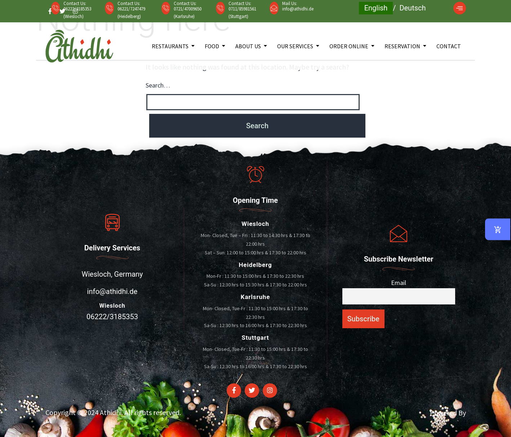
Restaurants (170, 46)
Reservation (402, 46)
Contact (448, 46)
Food (212, 46)
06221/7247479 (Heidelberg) (131, 12)
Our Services (295, 46)
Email (398, 282)
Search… (158, 85)
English (376, 8)
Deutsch (412, 8)
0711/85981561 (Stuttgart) (242, 12)
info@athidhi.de (298, 9)
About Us (248, 46)
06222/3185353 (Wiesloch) (77, 12)
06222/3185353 (112, 316)
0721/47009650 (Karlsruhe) (187, 12)
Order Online (348, 46)
